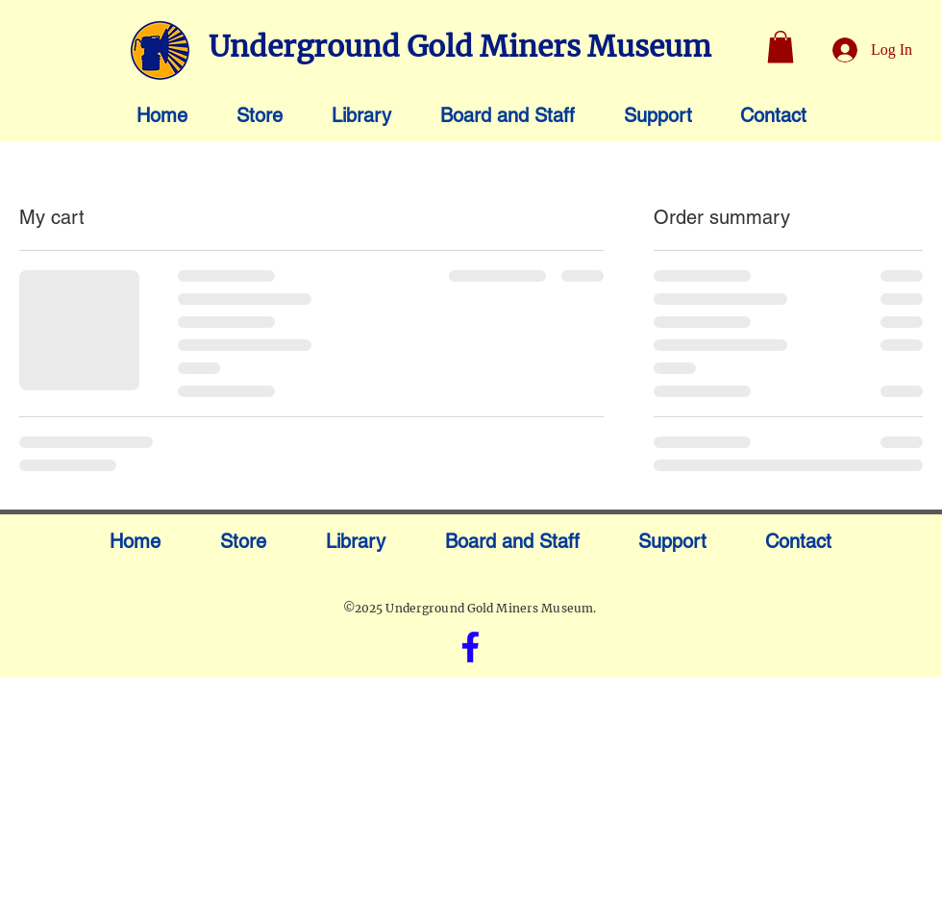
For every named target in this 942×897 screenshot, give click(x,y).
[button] (780, 46)
